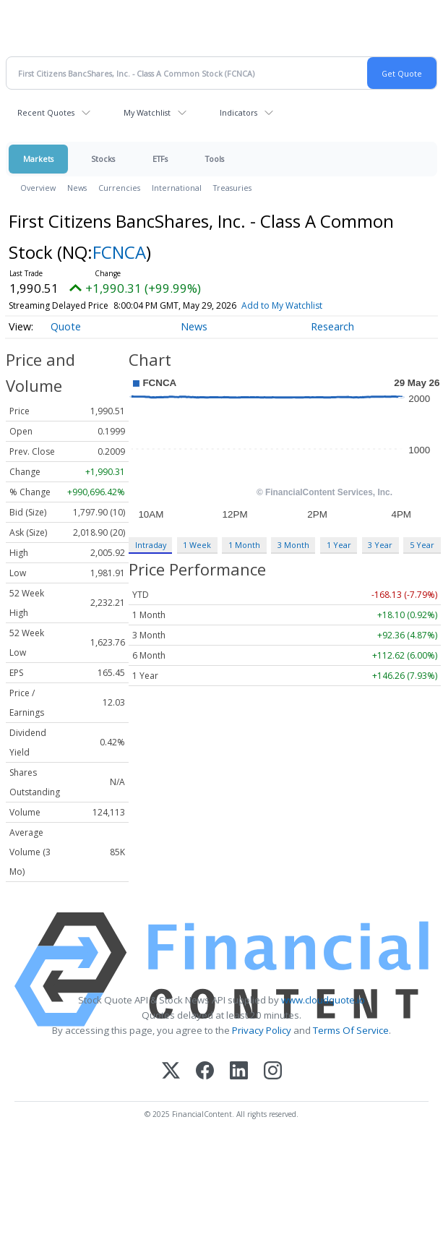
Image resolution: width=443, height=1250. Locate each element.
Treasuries (232, 187)
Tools (214, 158)
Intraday (150, 544)
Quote (66, 326)
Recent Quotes (45, 112)
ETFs (160, 158)
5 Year (422, 544)
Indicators (238, 112)
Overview (38, 187)
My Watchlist (147, 112)
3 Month (293, 544)
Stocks (103, 158)
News (77, 187)
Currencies (119, 187)
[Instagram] (273, 1072)
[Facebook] (205, 1072)
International (177, 187)
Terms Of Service (351, 1030)
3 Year (380, 544)
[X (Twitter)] (171, 1072)
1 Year (339, 544)
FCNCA (119, 252)
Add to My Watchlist (281, 305)
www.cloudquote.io (323, 999)
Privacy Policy (261, 1030)
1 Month (244, 544)
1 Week (197, 544)
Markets (38, 158)
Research (332, 326)
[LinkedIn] (239, 1072)
